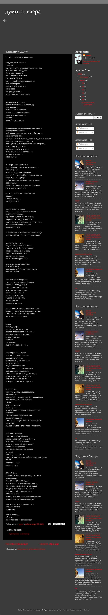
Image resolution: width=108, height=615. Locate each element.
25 (83, 93)
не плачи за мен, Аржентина (88, 104)
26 (83, 90)
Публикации (82, 128)
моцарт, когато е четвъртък (92, 183)
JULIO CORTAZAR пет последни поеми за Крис (94, 218)
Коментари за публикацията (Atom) (31, 549)
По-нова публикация (17, 544)
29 (83, 83)
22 (83, 100)
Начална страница (49, 544)
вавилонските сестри (83, 254)
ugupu (88, 55)
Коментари (82, 132)
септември (84, 77)
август (82, 80)
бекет (77, 201)
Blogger (86, 610)
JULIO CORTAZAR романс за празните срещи (93, 237)
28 (83, 86)
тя (76, 288)
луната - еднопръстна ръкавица (91, 163)
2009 (80, 74)
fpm (67, 610)
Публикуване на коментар (19, 534)
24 (83, 96)
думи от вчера (23, 11)
